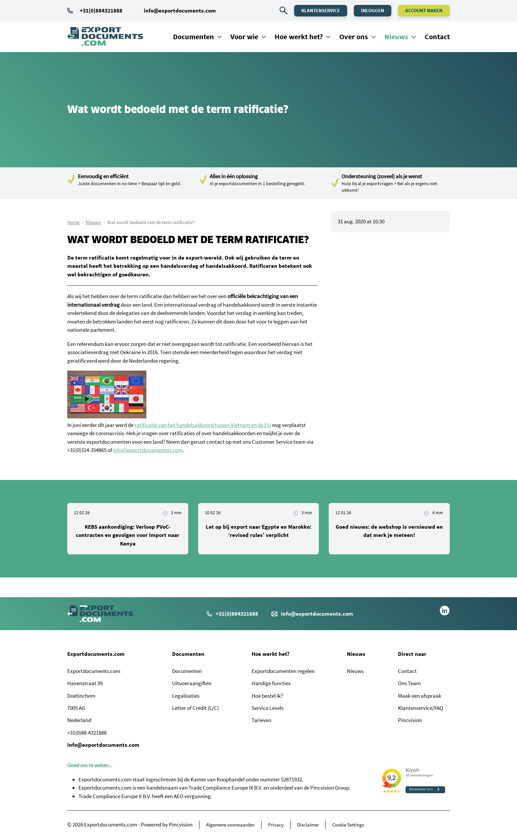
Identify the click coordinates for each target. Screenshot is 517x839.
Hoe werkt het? (299, 36)
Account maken (423, 10)
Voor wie (244, 36)
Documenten (193, 36)
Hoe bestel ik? (267, 695)
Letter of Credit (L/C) (195, 708)
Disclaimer (308, 825)
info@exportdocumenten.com (148, 450)
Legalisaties (185, 695)
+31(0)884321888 (94, 10)
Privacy (276, 825)
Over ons (353, 36)
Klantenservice (320, 10)
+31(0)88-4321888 (86, 732)
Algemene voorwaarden (230, 825)
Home (73, 222)
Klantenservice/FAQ (420, 708)
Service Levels (268, 708)
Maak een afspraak (419, 695)
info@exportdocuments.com (180, 10)
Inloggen (372, 10)
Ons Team (409, 683)
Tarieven (261, 720)
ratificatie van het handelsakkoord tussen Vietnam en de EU (203, 425)
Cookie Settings (348, 825)
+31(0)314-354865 (86, 450)
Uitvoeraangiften (191, 683)
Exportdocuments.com (96, 653)
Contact (437, 36)
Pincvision (410, 720)
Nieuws (396, 36)
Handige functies (271, 683)
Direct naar (412, 653)
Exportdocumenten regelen (283, 671)
